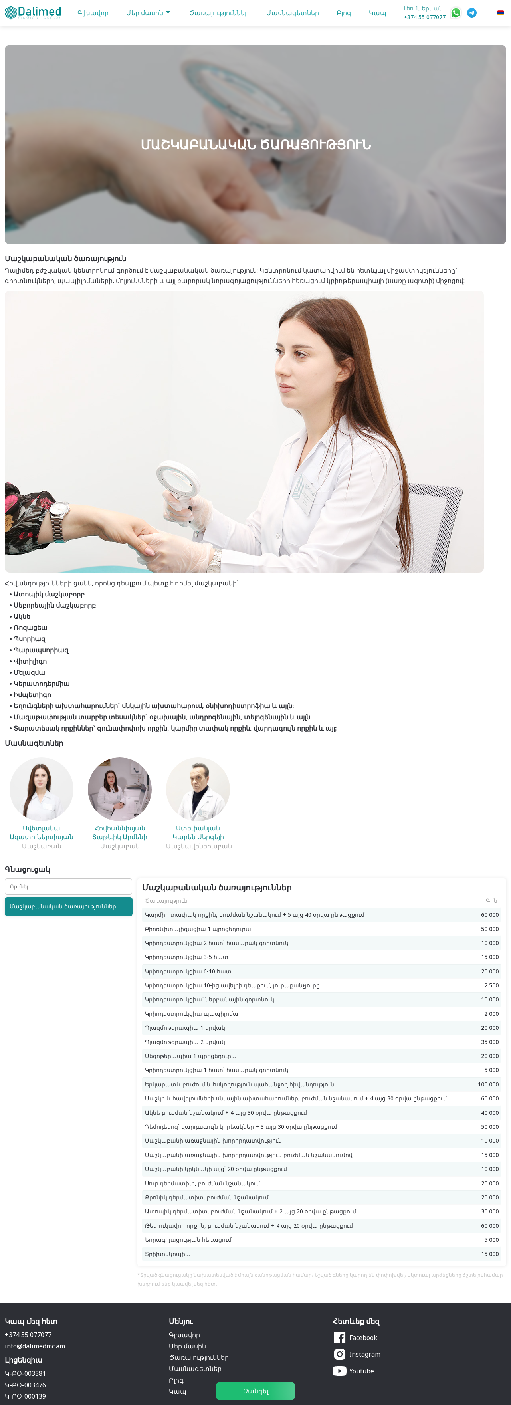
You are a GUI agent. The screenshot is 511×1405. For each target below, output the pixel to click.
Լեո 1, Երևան (423, 8)
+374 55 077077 (425, 17)
